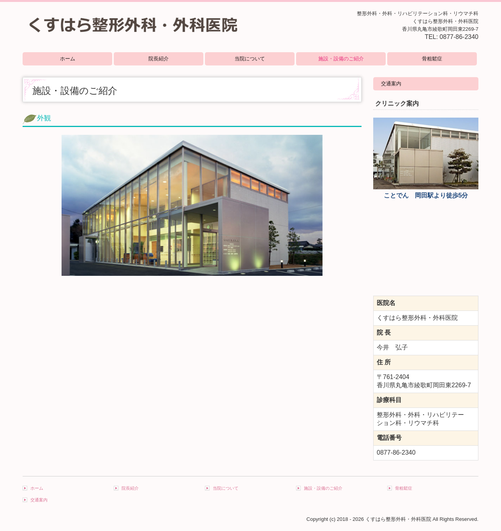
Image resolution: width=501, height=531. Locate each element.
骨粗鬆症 (432, 59)
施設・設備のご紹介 (341, 59)
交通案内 (391, 83)
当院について (250, 59)
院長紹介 (158, 59)
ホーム (67, 59)
